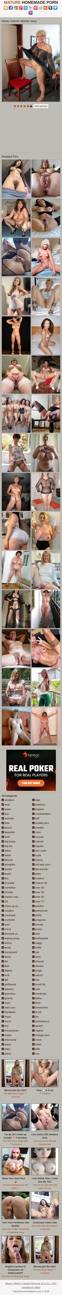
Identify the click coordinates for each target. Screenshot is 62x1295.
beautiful (8, 832)
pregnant (39, 920)
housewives (10, 1030)
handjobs (8, 1012)
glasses (8, 989)
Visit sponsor (40, 106)
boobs (7, 869)
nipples (38, 846)
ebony (7, 943)
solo (36, 989)
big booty (8, 841)
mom (36, 832)
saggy (37, 943)
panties (38, 906)
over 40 (38, 887)
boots (6, 873)
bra (5, 878)
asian (6, 809)
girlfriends (9, 984)
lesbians (38, 804)
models (38, 827)
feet (5, 966)
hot (5, 1026)
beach (7, 827)
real (36, 933)
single (37, 970)
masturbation (41, 813)
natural (37, 841)
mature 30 (39, 883)
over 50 (38, 892)
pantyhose (39, 910)
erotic (6, 947)
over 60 (38, 896)
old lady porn (41, 864)
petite (37, 915)
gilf (5, 979)
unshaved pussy (43, 1021)
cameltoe (8, 887)
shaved (38, 961)
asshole (8, 818)
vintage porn (41, 1035)
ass (5, 813)
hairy (6, 1003)
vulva (36, 1039)
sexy (36, 956)
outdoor (38, 878)
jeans (6, 1044)
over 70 (38, 901)
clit (5, 901)
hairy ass (8, 1007)
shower (38, 966)
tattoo (37, 998)
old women (40, 869)
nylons (37, 860)
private (37, 924)
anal (6, 804)
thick (36, 1003)
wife (36, 1049)
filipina (7, 970)
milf (35, 818)
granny (7, 998)
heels (6, 1016)
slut (35, 979)
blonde (7, 860)
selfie (36, 947)
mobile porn (40, 823)
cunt (6, 924)
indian (7, 1035)
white (36, 1044)
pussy (37, 929)
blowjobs (8, 864)
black (6, 855)
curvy (6, 929)
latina (6, 1053)
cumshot (8, 920)
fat (5, 961)
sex (35, 952)
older (36, 873)
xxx (35, 1053)
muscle (38, 836)
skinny (37, 975)
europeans (9, 952)
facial (6, 956)
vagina (37, 1030)
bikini (6, 850)
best (6, 836)
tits (35, 1016)
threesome (40, 1007)
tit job (37, 1012)
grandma (8, 993)
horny (6, 1021)
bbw (6, 823)
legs (36, 800)
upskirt (37, 1026)
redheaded (40, 938)
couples (8, 910)
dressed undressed (14, 933)
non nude (39, 850)
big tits (7, 846)
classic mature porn (15, 896)
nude (36, 855)
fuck (6, 975)
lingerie (38, 809)
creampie (9, 915)
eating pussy (11, 938)
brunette (8, 883)
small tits (39, 984)
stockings (39, 993)
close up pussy (12, 906)
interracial (9, 1039)
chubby (7, 892)
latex (6, 1049)
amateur (8, 800)
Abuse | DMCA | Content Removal (22, 1283)
